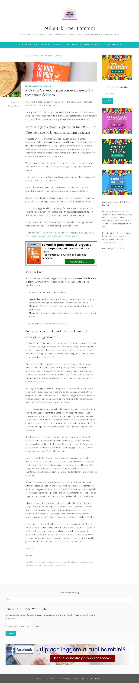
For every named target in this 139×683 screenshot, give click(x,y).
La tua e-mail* (11, 618)
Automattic (95, 678)
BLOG (44, 45)
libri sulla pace (73, 562)
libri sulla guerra (37, 562)
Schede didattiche (26, 45)
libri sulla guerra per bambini (56, 562)
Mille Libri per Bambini (69, 28)
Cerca (107, 100)
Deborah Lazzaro (14, 106)
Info (56, 45)
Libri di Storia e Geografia (38, 86)
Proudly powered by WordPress (53, 678)
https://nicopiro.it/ (59, 323)
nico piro (83, 562)
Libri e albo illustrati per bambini (83, 45)
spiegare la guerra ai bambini (54, 565)
